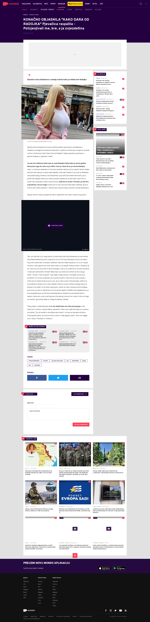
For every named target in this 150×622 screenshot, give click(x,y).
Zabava (40, 589)
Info (24, 584)
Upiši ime (30, 403)
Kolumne (40, 598)
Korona (40, 581)
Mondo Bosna (57, 578)
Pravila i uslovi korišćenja (31, 619)
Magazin (25, 15)
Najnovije (26, 581)
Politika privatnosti (85, 616)
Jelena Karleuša (57, 361)
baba (84, 361)
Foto (39, 600)
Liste (39, 603)
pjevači (45, 361)
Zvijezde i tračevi (34, 15)
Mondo (25, 578)
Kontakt (51, 616)
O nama (25, 616)
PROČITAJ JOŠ (31, 439)
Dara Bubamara (34, 361)
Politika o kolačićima (63, 616)
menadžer (75, 361)
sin (67, 361)
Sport (25, 587)
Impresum (42, 616)
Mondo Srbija (42, 578)
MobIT (25, 592)
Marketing (34, 616)
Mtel (24, 598)
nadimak (37, 365)
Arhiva (75, 616)
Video (25, 595)
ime (30, 365)
